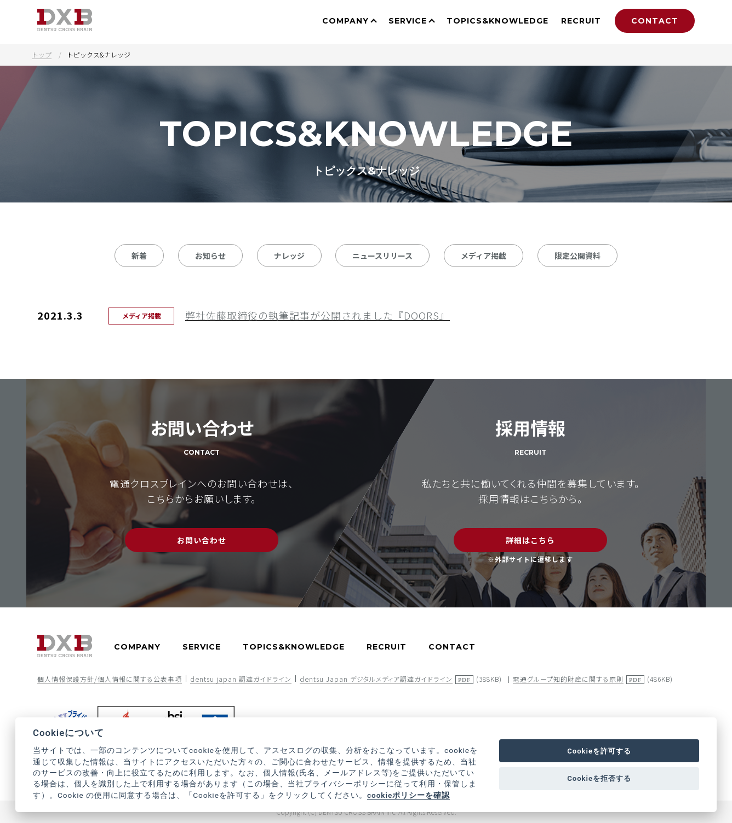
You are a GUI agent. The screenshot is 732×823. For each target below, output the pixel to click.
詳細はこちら (530, 540)
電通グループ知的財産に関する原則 (568, 678)
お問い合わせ (201, 540)
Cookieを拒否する (599, 778)
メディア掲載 (483, 255)
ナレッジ (289, 255)
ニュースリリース (382, 255)
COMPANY (345, 21)
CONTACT (654, 21)
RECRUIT (581, 21)
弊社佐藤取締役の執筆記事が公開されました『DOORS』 (317, 315)
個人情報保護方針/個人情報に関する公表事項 (109, 678)
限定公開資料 (577, 255)
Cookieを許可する (599, 751)
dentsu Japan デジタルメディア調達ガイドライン (376, 678)
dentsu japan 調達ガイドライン (240, 678)
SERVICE (407, 21)
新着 (139, 255)
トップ (42, 54)
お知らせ (210, 255)
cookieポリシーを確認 (408, 795)
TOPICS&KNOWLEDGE (497, 21)
